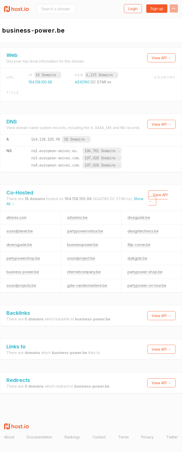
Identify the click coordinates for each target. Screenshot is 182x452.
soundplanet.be (19, 231)
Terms (123, 437)
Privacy (147, 437)
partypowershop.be (23, 258)
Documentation (39, 437)
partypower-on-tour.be (147, 285)
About (9, 437)
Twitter (172, 437)
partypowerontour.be (85, 231)
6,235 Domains (101, 75)
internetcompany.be (84, 272)
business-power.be (22, 272)
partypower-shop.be (145, 272)
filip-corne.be (139, 244)
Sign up (156, 8)
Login (133, 8)
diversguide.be (19, 244)
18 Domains (47, 75)
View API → (161, 58)
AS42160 (83, 82)
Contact (99, 437)
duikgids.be (137, 258)
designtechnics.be (143, 231)
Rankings (72, 437)
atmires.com (16, 217)
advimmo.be (77, 217)
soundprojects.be (21, 285)
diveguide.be (139, 217)
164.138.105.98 (40, 82)
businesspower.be (82, 244)
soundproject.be (81, 258)
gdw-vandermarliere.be (87, 285)
